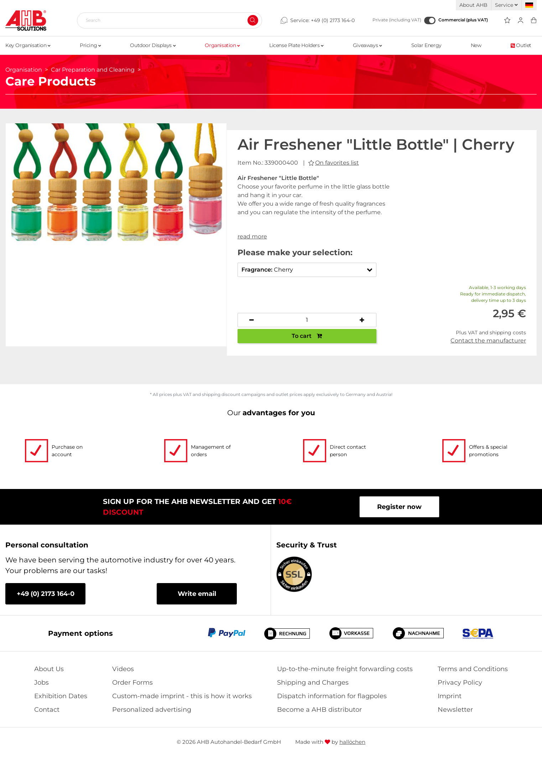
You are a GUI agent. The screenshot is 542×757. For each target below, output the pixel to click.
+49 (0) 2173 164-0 (333, 20)
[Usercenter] (520, 20)
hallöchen (352, 741)
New (476, 45)
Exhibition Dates (60, 696)
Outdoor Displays (153, 45)
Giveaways (367, 45)
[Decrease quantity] (252, 320)
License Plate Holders (296, 45)
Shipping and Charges (313, 682)
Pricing (90, 45)
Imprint (450, 696)
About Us (49, 669)
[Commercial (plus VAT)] (430, 20)
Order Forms (132, 682)
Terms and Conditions (473, 669)
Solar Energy (426, 45)
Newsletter (455, 710)
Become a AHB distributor (319, 710)
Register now (399, 507)
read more (252, 236)
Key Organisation (28, 45)
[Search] (166, 20)
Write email (197, 594)
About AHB (473, 5)
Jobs (41, 682)
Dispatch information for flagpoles (332, 696)
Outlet (521, 45)
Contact (46, 710)
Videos (123, 669)
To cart (307, 336)
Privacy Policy (460, 682)
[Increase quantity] (362, 320)
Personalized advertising (151, 710)
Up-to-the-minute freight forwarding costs (345, 669)
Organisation (222, 45)
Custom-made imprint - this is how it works (182, 696)
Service (506, 5)
